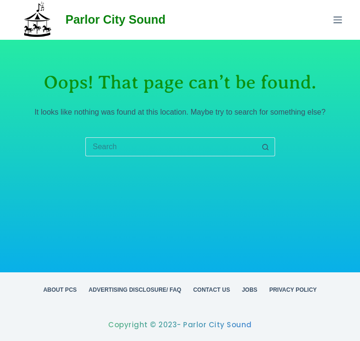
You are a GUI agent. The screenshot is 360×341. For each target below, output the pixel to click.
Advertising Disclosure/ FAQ (135, 290)
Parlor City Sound (115, 19)
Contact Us (211, 290)
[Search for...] (170, 146)
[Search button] (265, 146)
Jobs (250, 290)
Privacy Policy (293, 290)
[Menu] (337, 20)
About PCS (60, 290)
